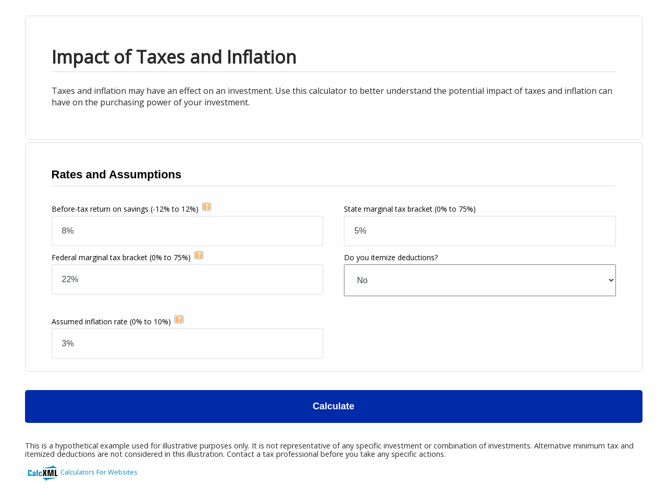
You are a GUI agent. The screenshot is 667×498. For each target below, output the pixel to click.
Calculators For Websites (99, 472)
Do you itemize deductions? (391, 257)
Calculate (333, 406)
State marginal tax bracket (410, 209)
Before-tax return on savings (125, 209)
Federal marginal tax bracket (121, 257)
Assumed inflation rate (111, 321)
